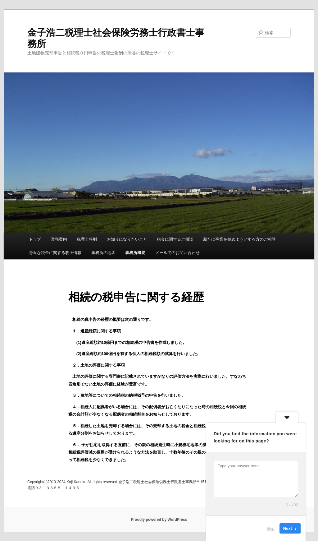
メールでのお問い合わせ (177, 252)
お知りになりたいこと (127, 239)
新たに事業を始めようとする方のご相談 (239, 239)
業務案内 (59, 239)
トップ (35, 239)
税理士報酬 (87, 239)
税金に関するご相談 (175, 239)
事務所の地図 (103, 252)
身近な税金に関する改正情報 (55, 252)
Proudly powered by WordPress (159, 519)
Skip (271, 528)
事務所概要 (135, 252)
